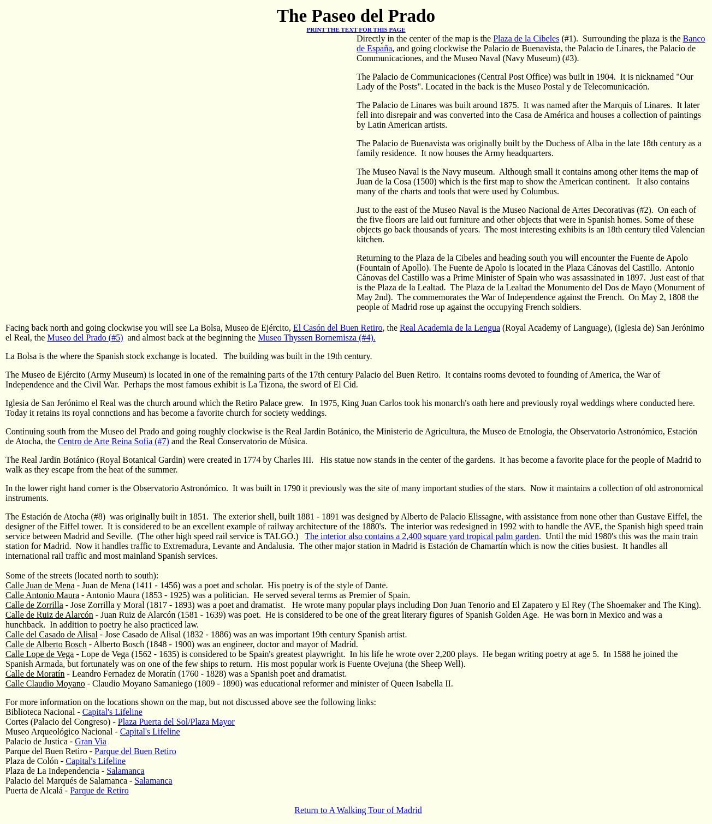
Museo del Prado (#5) (85, 337)
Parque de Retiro (99, 790)
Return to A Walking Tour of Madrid (358, 810)
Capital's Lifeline (112, 711)
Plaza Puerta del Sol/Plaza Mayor (176, 721)
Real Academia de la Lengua (450, 327)
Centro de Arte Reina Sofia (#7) (113, 441)
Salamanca (125, 770)
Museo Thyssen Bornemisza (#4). (317, 337)
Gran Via (90, 741)
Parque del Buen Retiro (135, 751)
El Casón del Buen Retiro (338, 327)
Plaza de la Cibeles (526, 38)
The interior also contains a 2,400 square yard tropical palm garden (422, 536)
